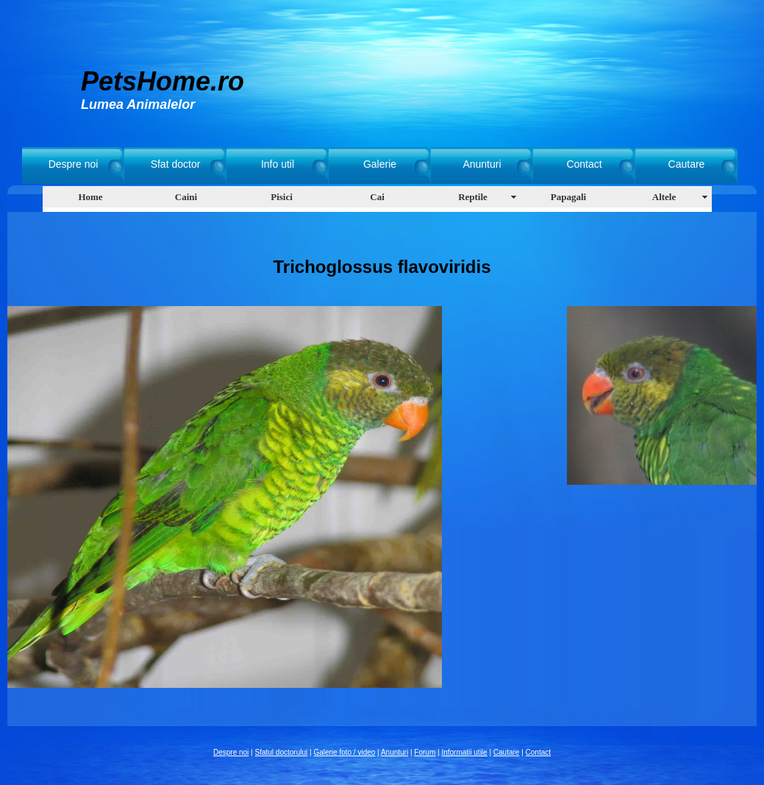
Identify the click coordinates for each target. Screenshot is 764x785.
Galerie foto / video (344, 752)
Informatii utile (464, 752)
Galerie (379, 164)
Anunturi (482, 164)
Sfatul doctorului (281, 752)
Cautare (686, 164)
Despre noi (74, 164)
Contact (583, 164)
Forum (424, 752)
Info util (277, 164)
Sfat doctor (176, 164)
